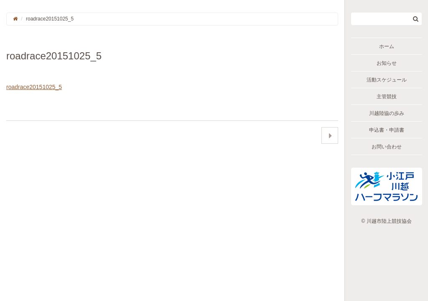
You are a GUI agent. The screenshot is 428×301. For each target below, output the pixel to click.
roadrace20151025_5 (34, 87)
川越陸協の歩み (386, 113)
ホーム (386, 46)
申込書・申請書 (386, 130)
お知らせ (387, 63)
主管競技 (387, 96)
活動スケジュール (387, 80)
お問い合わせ (387, 147)
